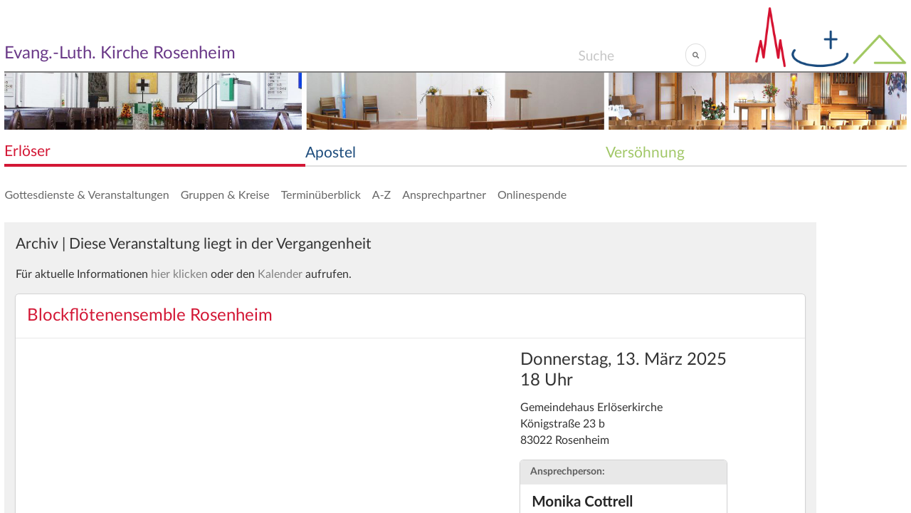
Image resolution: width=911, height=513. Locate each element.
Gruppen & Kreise (225, 194)
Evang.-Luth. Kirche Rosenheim (120, 53)
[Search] (631, 54)
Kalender (280, 274)
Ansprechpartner (444, 194)
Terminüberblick (321, 194)
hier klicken (179, 274)
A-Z (381, 194)
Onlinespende (532, 194)
